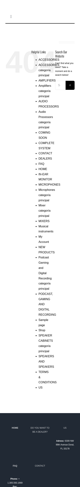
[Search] (70, 85)
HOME (43, 169)
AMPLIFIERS (47, 80)
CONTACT (45, 153)
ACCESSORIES (49, 59)
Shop (42, 330)
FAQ (41, 163)
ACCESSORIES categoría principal (49, 70)
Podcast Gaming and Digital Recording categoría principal (45, 273)
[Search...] (60, 85)
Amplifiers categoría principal (45, 91)
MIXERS (44, 221)
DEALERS (45, 158)
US (41, 387)
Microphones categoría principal (47, 195)
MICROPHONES (49, 184)
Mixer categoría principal (45, 210)
